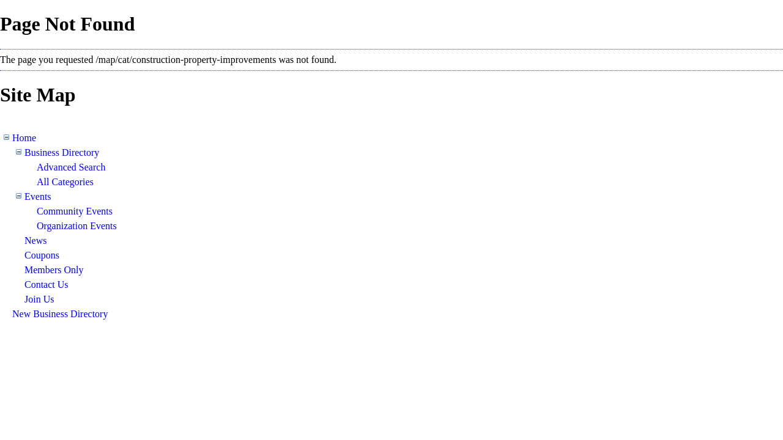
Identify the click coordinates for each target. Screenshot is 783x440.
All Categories (65, 182)
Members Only (53, 270)
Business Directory (61, 152)
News (35, 240)
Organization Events (77, 226)
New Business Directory (60, 314)
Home (24, 138)
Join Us (39, 299)
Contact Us (46, 284)
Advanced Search (71, 167)
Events (37, 196)
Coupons (41, 255)
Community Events (75, 211)
